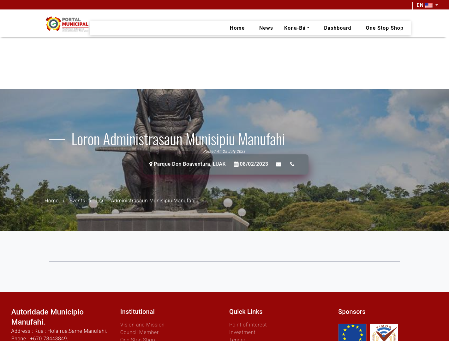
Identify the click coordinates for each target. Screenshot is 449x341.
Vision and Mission (142, 325)
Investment (242, 332)
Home (52, 200)
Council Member (139, 332)
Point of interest (248, 325)
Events (77, 200)
